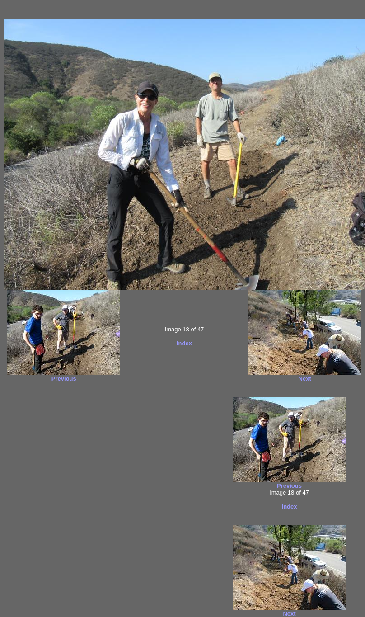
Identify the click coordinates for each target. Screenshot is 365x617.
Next (305, 378)
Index (184, 343)
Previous (63, 378)
